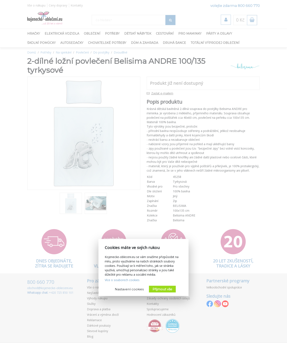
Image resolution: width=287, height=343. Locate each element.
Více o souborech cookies (122, 280)
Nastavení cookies (129, 289)
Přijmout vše (162, 289)
